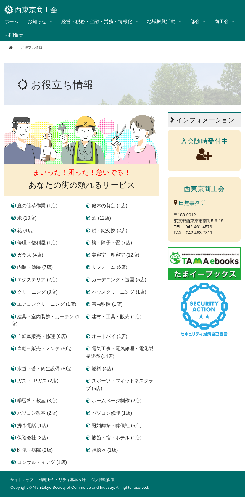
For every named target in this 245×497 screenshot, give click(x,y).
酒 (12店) (101, 218)
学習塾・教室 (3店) (37, 400)
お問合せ (13, 34)
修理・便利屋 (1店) (37, 242)
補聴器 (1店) (105, 450)
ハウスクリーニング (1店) (119, 292)
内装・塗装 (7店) (35, 267)
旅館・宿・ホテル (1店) (116, 437)
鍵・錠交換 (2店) (109, 230)
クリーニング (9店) (37, 292)
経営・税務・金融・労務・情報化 (96, 21)
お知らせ (37, 21)
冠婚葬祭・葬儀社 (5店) (116, 425)
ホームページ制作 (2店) (116, 400)
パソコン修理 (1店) (112, 413)
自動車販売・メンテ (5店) (44, 348)
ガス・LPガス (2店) (38, 380)
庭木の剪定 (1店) (109, 205)
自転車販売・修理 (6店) (42, 336)
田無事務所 (189, 203)
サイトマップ (21, 479)
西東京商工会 (30, 9)
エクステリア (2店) (37, 279)
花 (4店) (25, 230)
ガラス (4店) (30, 255)
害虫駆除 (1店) (107, 304)
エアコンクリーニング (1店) (46, 304)
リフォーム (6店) (109, 267)
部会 (195, 21)
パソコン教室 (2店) (37, 413)
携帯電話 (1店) (32, 425)
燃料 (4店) (102, 368)
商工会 (222, 21)
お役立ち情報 (62, 84)
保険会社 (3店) (32, 437)
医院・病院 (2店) (35, 450)
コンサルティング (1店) (42, 462)
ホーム (11, 21)
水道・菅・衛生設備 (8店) (44, 368)
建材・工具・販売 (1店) (116, 316)
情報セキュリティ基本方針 (62, 479)
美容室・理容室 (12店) (115, 255)
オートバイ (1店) (109, 336)
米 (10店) (26, 218)
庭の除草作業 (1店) (37, 205)
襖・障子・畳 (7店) (112, 242)
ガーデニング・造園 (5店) (119, 279)
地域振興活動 (161, 21)
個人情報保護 (103, 479)
